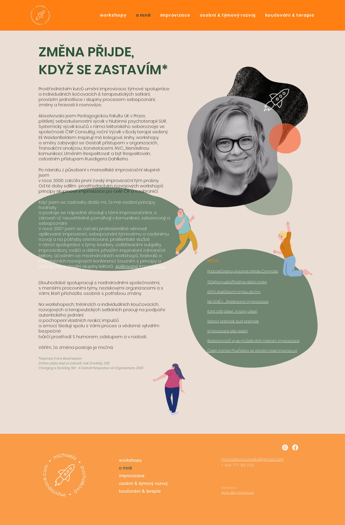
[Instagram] (285, 447)
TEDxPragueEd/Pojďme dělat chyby (237, 281)
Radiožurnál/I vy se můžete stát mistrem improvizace (253, 340)
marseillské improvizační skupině (125, 170)
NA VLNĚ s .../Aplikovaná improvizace (237, 301)
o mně (125, 468)
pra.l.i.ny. (152, 181)
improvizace (131, 475)
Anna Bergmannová (237, 492)
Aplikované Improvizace (140, 266)
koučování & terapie (140, 491)
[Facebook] (295, 447)
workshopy (130, 460)
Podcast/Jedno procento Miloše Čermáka (242, 271)
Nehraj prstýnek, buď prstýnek (233, 321)
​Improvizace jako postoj (227, 330)
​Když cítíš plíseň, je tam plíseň (232, 311)
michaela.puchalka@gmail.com (252, 459)
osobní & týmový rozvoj (142, 483)
